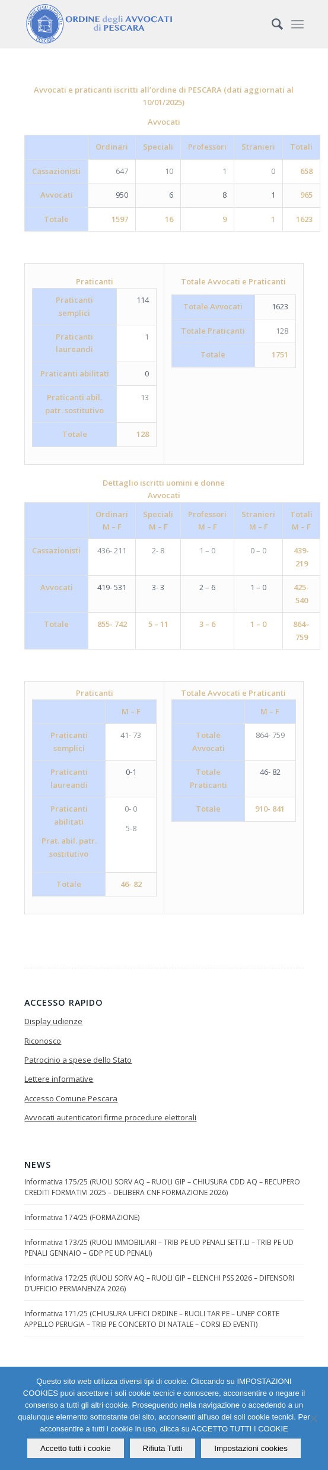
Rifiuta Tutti (163, 1448)
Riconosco (42, 1040)
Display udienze (53, 1021)
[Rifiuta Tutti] (313, 1418)
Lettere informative (58, 1078)
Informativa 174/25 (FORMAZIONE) (81, 1217)
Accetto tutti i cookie (75, 1448)
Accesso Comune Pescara (70, 1098)
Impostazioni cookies (251, 1448)
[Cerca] (271, 23)
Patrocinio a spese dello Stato (78, 1059)
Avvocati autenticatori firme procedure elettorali (110, 1117)
